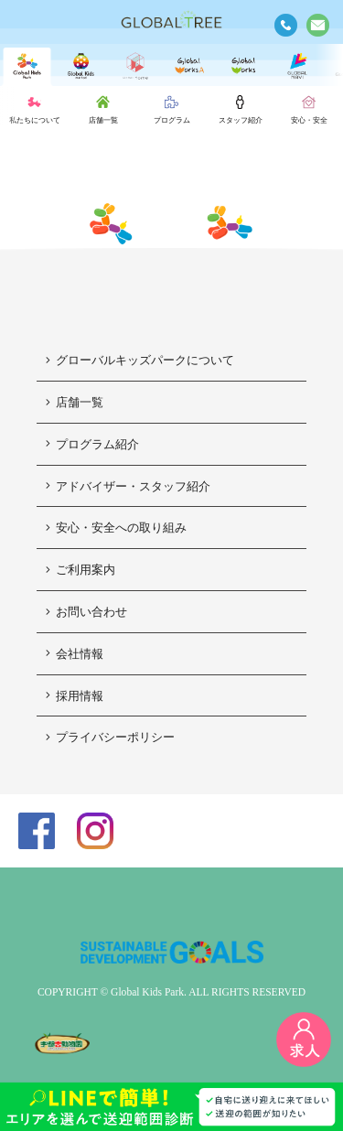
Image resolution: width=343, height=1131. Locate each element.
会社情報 (74, 654)
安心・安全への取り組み (116, 527)
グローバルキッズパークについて (140, 360)
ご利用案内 (80, 569)
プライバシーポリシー (110, 737)
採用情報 (74, 696)
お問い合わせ (86, 612)
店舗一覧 (74, 402)
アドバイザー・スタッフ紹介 (128, 486)
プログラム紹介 (92, 444)
